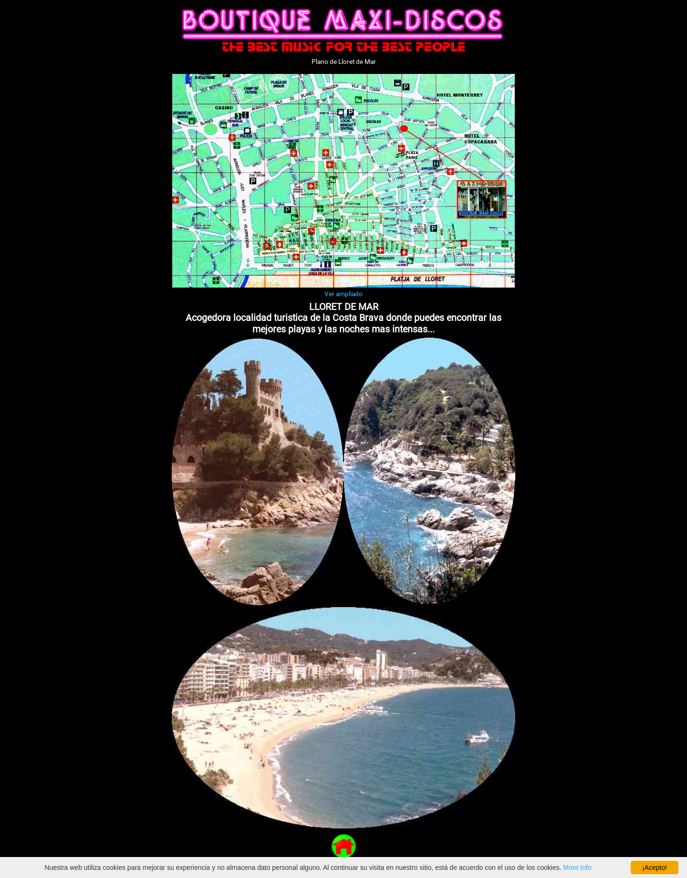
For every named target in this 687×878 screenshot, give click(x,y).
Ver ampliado (343, 293)
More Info (577, 867)
